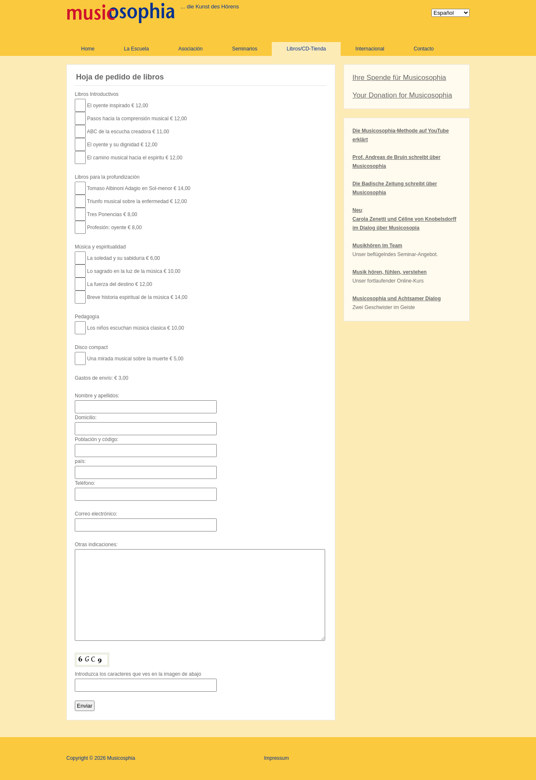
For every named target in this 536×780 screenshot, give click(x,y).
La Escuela (136, 49)
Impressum (276, 758)
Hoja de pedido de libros (120, 77)
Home (88, 49)
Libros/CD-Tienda (306, 49)
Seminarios (244, 49)
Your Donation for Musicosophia (402, 95)
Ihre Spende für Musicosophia (399, 78)
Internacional (369, 49)
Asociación (190, 49)
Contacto (424, 49)
